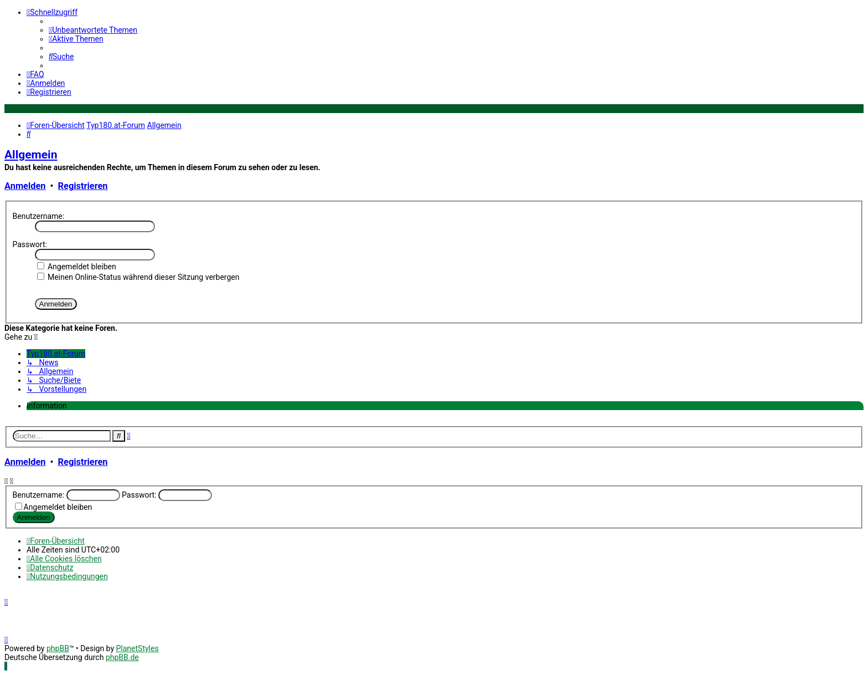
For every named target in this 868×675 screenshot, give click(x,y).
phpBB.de (122, 657)
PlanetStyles (137, 648)
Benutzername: (39, 216)
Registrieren (83, 186)
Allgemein (30, 154)
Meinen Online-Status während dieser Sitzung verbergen (138, 277)
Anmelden (24, 186)
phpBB (57, 648)
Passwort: (30, 244)
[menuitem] (93, 29)
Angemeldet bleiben (76, 266)
